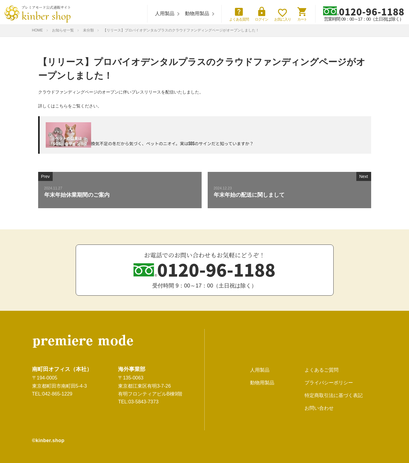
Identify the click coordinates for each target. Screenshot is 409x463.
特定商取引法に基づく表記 (334, 395)
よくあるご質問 (321, 370)
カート (302, 13)
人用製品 (164, 13)
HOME (37, 30)
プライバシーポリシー (329, 382)
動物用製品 (197, 13)
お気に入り (282, 15)
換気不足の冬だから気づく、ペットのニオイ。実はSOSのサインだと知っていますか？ (172, 143)
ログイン (261, 13)
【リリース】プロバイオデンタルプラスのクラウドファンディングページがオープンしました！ (181, 30)
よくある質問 (239, 14)
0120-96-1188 (363, 11)
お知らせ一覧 (63, 30)
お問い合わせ (319, 408)
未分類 (88, 30)
